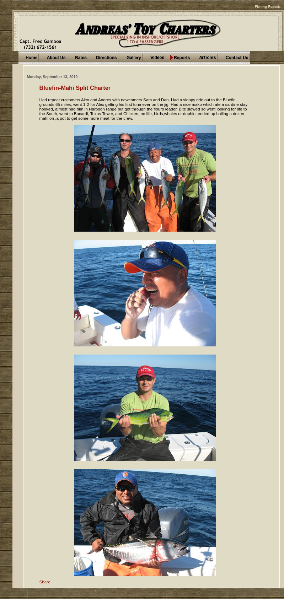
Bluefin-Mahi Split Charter (75, 88)
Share (44, 581)
